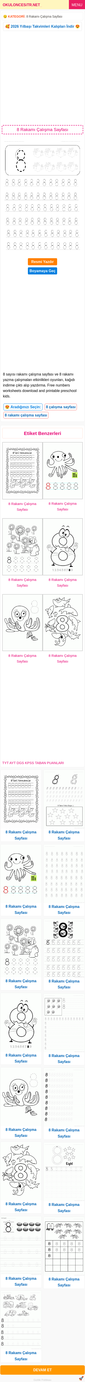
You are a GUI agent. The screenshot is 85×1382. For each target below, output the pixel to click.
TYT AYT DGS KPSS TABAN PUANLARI (33, 763)
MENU (77, 5)
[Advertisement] (42, 78)
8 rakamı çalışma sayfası (26, 415)
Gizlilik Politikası (42, 1380)
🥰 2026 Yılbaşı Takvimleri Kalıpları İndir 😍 (42, 26)
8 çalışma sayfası (61, 407)
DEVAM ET (42, 1370)
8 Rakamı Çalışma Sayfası (44, 16)
